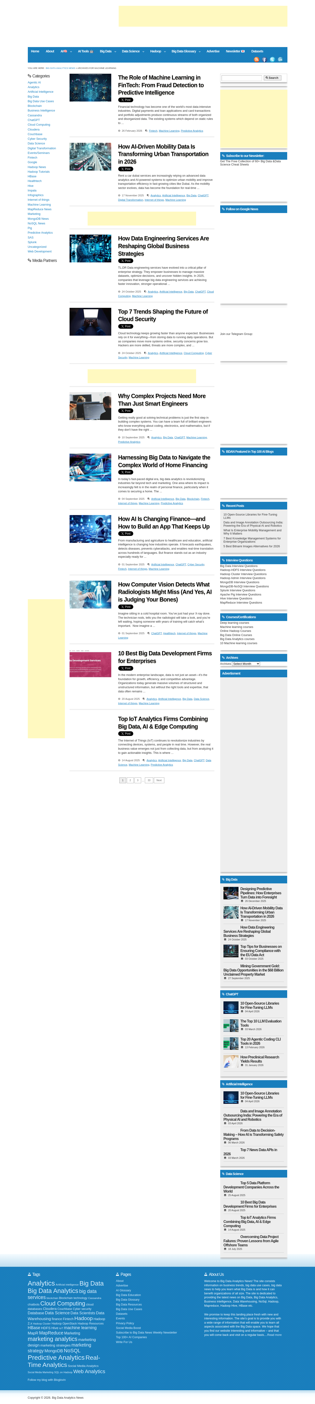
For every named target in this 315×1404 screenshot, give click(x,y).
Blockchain (193, 498)
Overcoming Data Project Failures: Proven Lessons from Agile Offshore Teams (250, 1241)
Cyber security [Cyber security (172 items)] (82, 1309)
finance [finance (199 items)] (57, 1319)
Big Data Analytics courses (237, 639)
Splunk (32, 242)
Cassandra (35, 115)
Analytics (156, 195)
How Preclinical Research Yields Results (259, 1059)
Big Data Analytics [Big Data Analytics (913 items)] (53, 1290)
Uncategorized (37, 246)
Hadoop (156, 51)
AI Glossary (123, 1290)
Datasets (257, 51)
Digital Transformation (130, 199)
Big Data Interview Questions (239, 566)
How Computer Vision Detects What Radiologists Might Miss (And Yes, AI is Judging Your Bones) (165, 592)
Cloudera (34, 129)
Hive (31, 186)
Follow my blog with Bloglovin (47, 1380)
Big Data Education (128, 1295)
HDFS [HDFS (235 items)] (46, 1328)
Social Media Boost (128, 1328)
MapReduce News (40, 209)
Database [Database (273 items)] (36, 1313)
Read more (274, 1335)
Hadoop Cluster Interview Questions (243, 574)
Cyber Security (196, 564)
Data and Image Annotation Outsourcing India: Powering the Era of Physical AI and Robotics (253, 524)
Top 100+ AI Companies (131, 1337)
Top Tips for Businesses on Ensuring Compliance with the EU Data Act (261, 951)
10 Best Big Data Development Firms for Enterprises (250, 1204)
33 (149, 780)
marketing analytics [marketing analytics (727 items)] (53, 1339)
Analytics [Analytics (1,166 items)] (41, 1283)
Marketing (34, 214)
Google (32, 162)
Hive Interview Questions (236, 598)
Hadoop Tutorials (39, 171)
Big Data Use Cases (41, 101)
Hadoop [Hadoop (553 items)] (83, 1318)
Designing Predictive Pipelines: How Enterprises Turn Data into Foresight (260, 893)
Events (120, 1318)
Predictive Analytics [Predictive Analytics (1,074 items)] (56, 1357)
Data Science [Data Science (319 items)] (57, 1313)
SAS (31, 237)
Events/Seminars (39, 153)
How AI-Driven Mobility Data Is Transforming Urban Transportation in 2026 (163, 154)
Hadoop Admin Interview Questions (243, 578)
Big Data (106, 51)
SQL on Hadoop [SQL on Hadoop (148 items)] (63, 1372)
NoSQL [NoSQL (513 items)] (72, 1350)
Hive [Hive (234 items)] (54, 1328)
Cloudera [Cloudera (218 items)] (50, 1309)
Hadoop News (37, 167)
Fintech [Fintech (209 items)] (68, 1319)
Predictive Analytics (192, 130)
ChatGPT (203, 195)
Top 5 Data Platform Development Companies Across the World (251, 1187)
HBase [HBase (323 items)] (34, 1327)
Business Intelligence (41, 110)
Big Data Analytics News (60, 68)
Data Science (131, 51)
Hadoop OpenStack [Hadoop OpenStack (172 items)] (64, 1323)
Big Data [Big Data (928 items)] (92, 1283)
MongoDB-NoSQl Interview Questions (244, 586)
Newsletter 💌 (235, 51)
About (50, 51)
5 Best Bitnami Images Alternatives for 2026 (251, 546)
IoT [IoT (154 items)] (61, 1328)
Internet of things (154, 199)
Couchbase (35, 134)
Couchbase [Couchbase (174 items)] (64, 1309)
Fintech (153, 130)
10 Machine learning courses (238, 643)
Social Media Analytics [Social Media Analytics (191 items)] (83, 1366)
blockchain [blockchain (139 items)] (52, 1298)
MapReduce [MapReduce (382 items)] (51, 1332)
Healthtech (169, 633)
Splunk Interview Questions (237, 590)
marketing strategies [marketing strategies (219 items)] (55, 1345)
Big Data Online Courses (236, 635)
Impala (32, 190)
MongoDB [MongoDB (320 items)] (54, 1351)
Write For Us (124, 1342)
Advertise (213, 51)
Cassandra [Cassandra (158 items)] (94, 1297)
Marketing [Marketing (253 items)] (72, 1333)
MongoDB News (38, 218)
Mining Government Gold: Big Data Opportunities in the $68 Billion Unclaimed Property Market (253, 970)
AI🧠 (64, 51)
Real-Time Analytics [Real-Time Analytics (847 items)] (64, 1361)
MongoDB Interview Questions (239, 582)
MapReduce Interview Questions (241, 602)
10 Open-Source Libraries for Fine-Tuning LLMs (259, 1005)
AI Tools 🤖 (85, 51)
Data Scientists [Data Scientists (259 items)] (82, 1313)
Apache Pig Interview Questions (240, 594)
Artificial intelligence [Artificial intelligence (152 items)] (67, 1284)
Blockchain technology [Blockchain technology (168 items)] (73, 1298)
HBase (32, 176)
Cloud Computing (194, 353)
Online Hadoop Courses (235, 631)
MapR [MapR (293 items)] (33, 1333)
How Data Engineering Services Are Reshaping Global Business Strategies (163, 246)
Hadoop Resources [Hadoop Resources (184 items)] (91, 1323)
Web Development (40, 251)
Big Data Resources (129, 1304)
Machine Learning (169, 130)
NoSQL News (36, 223)
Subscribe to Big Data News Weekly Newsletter (146, 1332)
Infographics (36, 195)
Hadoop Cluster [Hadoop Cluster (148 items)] (42, 1323)
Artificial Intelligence (173, 195)
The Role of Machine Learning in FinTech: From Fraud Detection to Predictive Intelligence (161, 85)
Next (159, 780)
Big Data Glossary (184, 51)
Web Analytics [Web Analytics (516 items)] (89, 1371)
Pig (30, 228)
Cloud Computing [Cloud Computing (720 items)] (62, 1303)
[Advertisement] (203, 16)
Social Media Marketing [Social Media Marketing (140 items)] (41, 1372)
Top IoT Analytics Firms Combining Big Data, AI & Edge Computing (249, 1222)
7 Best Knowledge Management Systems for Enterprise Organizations (252, 540)
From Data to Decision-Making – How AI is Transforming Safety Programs (253, 1134)
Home (35, 51)
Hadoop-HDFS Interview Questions (243, 570)
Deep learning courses (234, 622)
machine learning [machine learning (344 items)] (80, 1327)
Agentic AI (34, 82)
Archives (225, 663)
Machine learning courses (236, 627)
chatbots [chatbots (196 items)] (34, 1304)
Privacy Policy (125, 1323)
